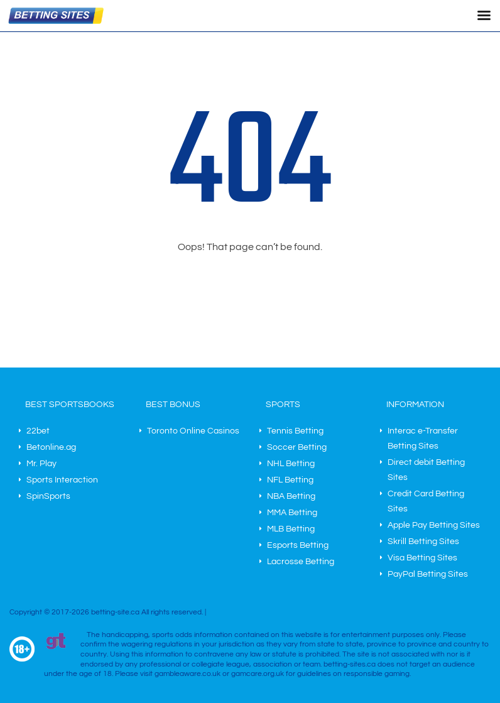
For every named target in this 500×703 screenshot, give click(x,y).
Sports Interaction (62, 480)
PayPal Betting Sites (428, 574)
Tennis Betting (295, 431)
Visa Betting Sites (422, 557)
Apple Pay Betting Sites (434, 525)
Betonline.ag (51, 447)
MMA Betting (292, 512)
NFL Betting (290, 480)
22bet (38, 431)
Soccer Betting (297, 447)
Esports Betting (298, 545)
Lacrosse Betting (300, 561)
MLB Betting (291, 529)
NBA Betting (291, 496)
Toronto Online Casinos (193, 431)
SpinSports (48, 496)
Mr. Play (41, 463)
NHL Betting (291, 463)
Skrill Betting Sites (423, 541)
